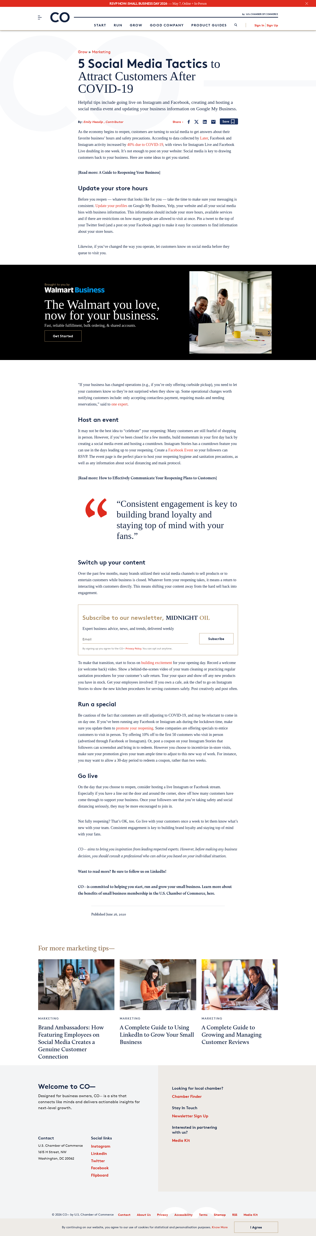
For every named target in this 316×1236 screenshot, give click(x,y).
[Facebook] (189, 122)
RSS (234, 1214)
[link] (235, 25)
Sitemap (220, 1214)
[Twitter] (196, 122)
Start (100, 25)
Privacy (162, 1214)
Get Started (63, 336)
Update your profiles (111, 206)
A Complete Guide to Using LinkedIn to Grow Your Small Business (157, 1035)
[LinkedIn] (205, 122)
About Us (144, 1214)
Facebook (100, 1167)
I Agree (256, 1227)
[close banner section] (307, 3)
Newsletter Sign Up (190, 1115)
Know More (220, 1227)
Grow (136, 25)
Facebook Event (180, 450)
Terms (203, 1214)
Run (118, 25)
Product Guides (209, 25)
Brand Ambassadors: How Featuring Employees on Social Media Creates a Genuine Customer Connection (71, 1042)
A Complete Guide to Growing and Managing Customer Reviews (232, 1035)
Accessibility (183, 1214)
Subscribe (216, 639)
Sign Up (272, 25)
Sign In (259, 25)
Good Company (167, 25)
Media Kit (181, 1140)
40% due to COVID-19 (145, 144)
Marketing (101, 51)
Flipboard (99, 1174)
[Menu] (40, 17)
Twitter (98, 1160)
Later (204, 138)
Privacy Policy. (134, 648)
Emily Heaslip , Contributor (103, 122)
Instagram (100, 1146)
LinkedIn (99, 1153)
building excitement (156, 663)
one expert (119, 404)
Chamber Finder (187, 1096)
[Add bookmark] (229, 121)
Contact (124, 1214)
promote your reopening (134, 728)
